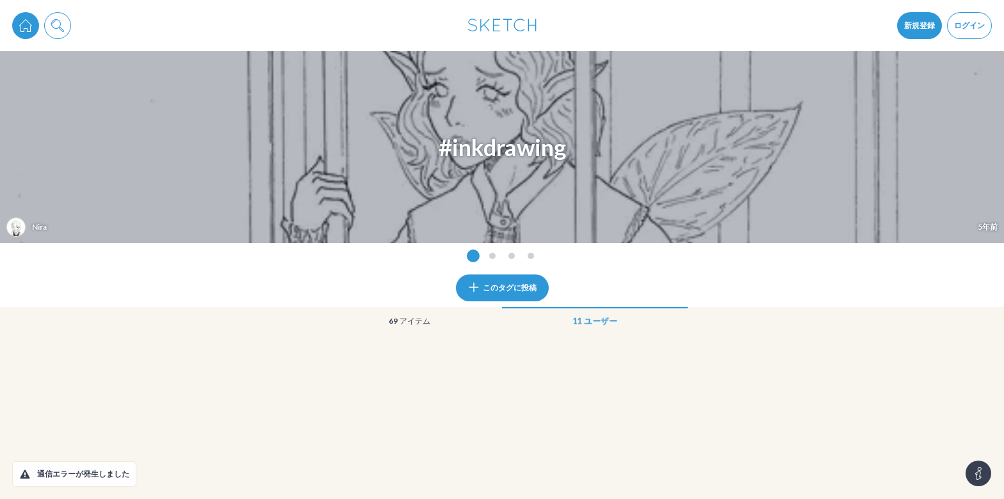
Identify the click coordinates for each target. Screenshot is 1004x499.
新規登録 (919, 25)
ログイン (969, 25)
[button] (25, 474)
